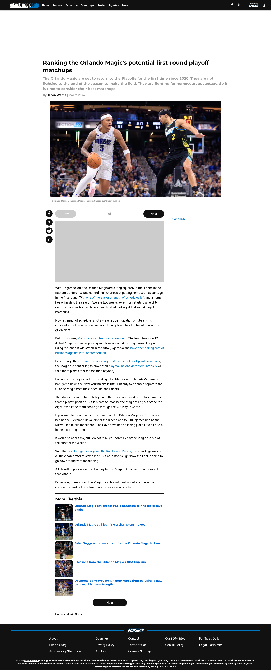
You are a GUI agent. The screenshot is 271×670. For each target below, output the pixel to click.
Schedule (72, 5)
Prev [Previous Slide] (66, 214)
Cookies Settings (139, 651)
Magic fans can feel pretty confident (102, 338)
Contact (133, 638)
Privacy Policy (105, 645)
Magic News (74, 614)
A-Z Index (102, 651)
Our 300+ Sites (175, 638)
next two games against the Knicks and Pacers (99, 451)
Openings (102, 638)
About (53, 638)
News (45, 5)
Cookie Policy (174, 645)
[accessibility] (264, 5)
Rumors (57, 5)
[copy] (49, 239)
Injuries (114, 5)
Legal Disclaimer (210, 645)
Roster (101, 5)
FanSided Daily (209, 638)
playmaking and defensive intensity (133, 366)
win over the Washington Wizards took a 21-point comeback (119, 361)
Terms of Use (137, 645)
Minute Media (31, 660)
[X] (239, 4)
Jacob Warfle (56, 95)
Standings (87, 5)
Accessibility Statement (65, 651)
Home (59, 614)
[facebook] (232, 4)
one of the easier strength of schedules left (115, 297)
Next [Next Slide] (154, 214)
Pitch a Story (58, 645)
